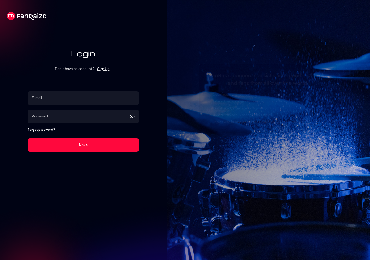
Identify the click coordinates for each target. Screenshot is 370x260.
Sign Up (103, 69)
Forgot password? (41, 130)
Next (83, 145)
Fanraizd (26, 16)
